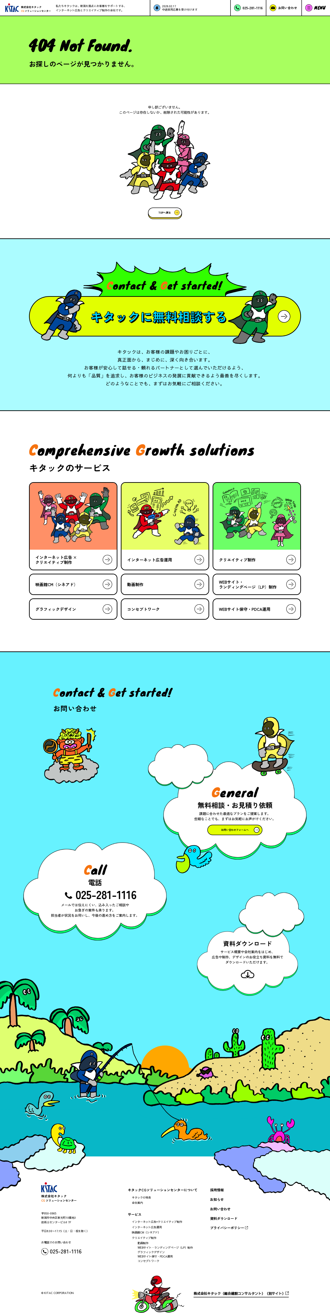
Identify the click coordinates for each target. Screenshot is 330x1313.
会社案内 (137, 1202)
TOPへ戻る (164, 212)
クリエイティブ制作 (144, 1238)
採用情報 (217, 1189)
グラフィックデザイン (151, 1252)
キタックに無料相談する (158, 316)
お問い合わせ (220, 1208)
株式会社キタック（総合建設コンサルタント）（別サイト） (239, 1293)
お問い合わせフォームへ (233, 830)
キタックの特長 (141, 1197)
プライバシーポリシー (227, 1227)
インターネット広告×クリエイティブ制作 (157, 1222)
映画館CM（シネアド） (146, 1232)
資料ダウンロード (223, 1218)
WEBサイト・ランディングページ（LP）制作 (165, 1247)
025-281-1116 (107, 894)
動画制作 (143, 1243)
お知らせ (217, 1199)
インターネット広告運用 (147, 1227)
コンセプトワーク (148, 1261)
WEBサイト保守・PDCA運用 (155, 1256)
